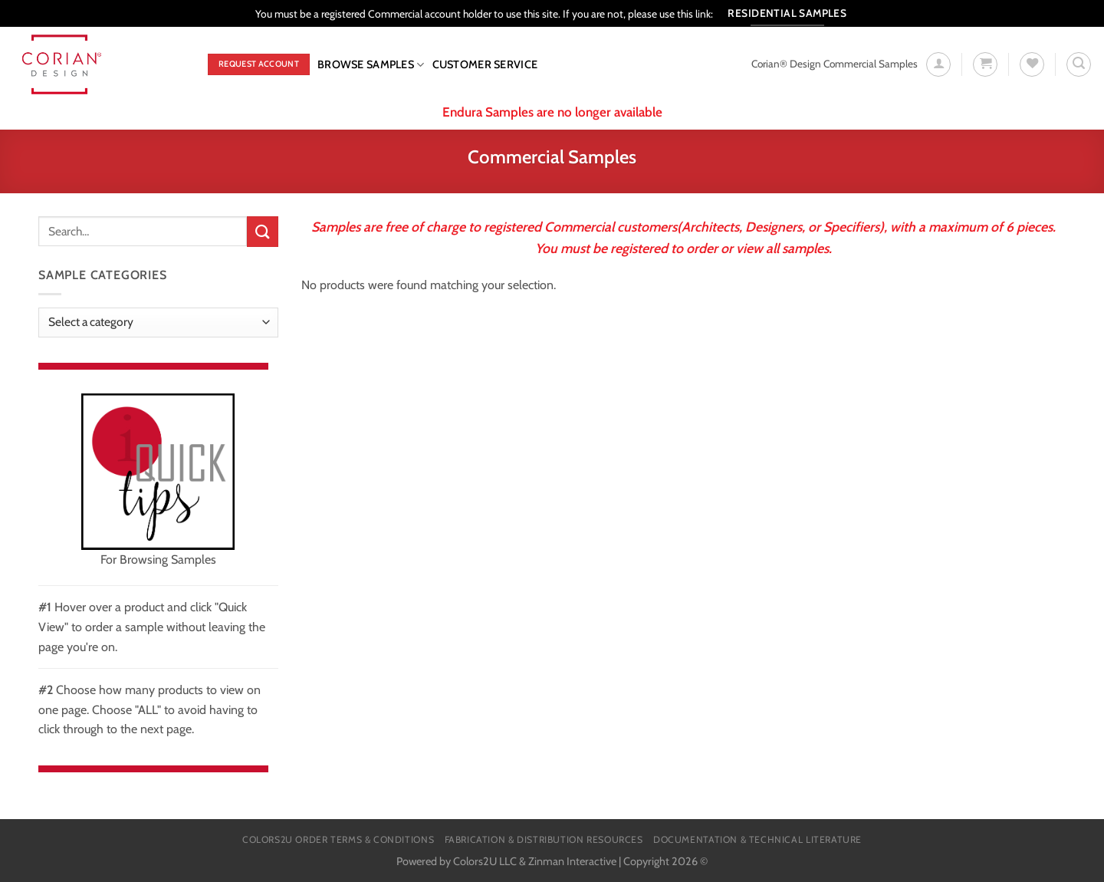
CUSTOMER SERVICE (485, 64)
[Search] (1078, 64)
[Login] (938, 64)
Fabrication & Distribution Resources (544, 839)
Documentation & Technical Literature (757, 839)
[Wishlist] (1032, 64)
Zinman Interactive (572, 861)
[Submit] (262, 231)
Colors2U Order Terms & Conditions (338, 839)
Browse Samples (371, 65)
